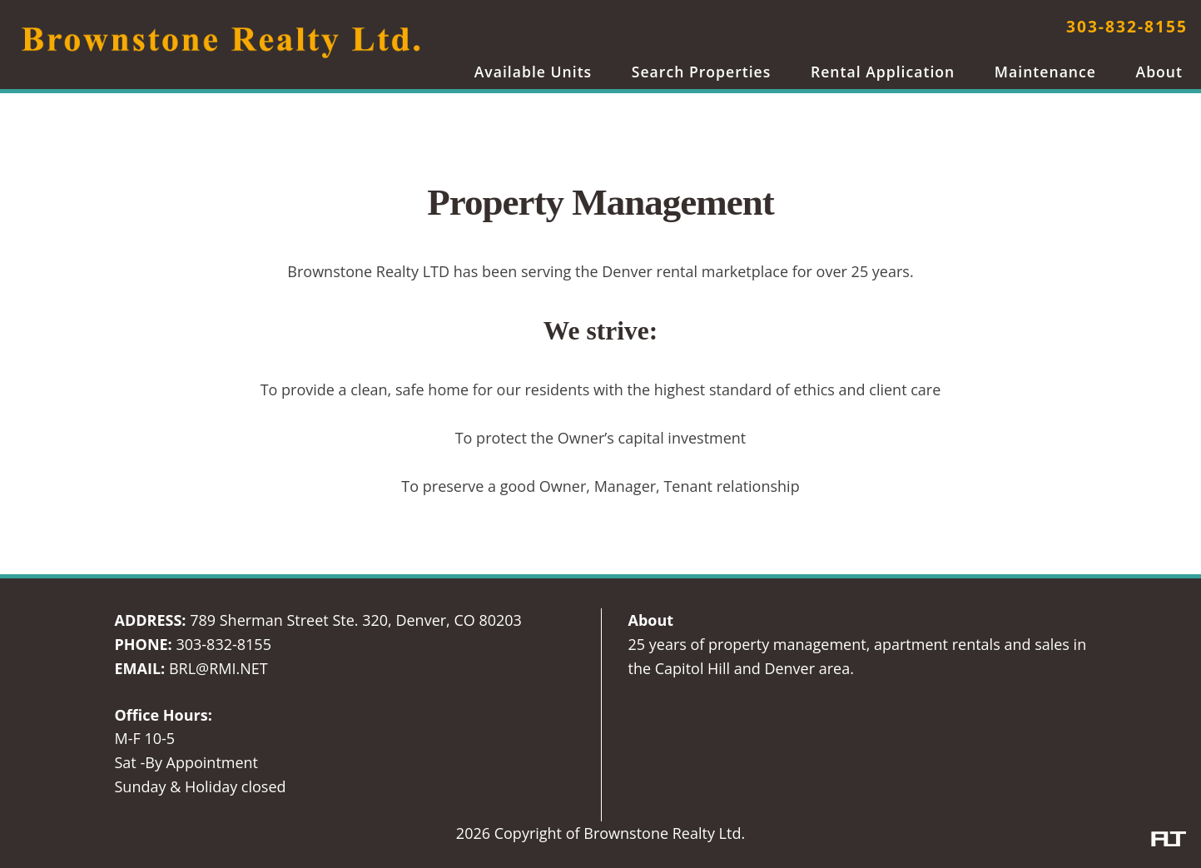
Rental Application (883, 72)
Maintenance (1045, 72)
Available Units (533, 72)
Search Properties (702, 72)
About (1159, 72)
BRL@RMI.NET (218, 668)
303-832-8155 (1127, 26)
